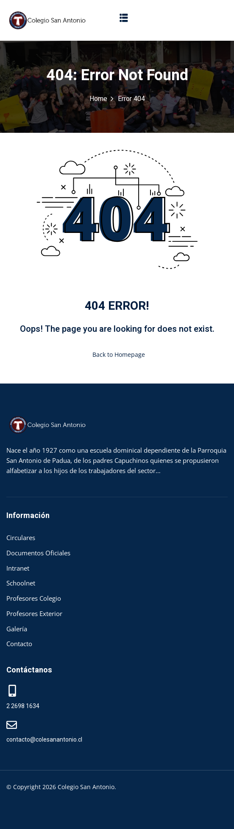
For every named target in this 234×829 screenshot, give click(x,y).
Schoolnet (20, 583)
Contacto (19, 643)
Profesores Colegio (33, 598)
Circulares (20, 537)
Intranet (17, 568)
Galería (16, 629)
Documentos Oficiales (38, 553)
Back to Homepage (117, 354)
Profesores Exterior (34, 613)
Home (98, 99)
